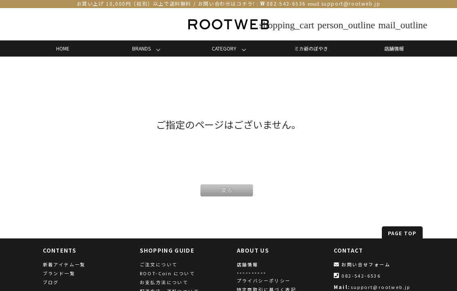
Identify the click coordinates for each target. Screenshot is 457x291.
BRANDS (141, 48)
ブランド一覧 (59, 273)
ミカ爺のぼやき (311, 48)
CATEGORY (224, 48)
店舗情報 (394, 48)
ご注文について (159, 264)
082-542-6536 (286, 3)
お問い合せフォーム (362, 264)
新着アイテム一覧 (64, 264)
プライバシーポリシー (264, 280)
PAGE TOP (402, 233)
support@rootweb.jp (351, 3)
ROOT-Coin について (168, 273)
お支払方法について (164, 282)
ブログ (51, 282)
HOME (62, 48)
